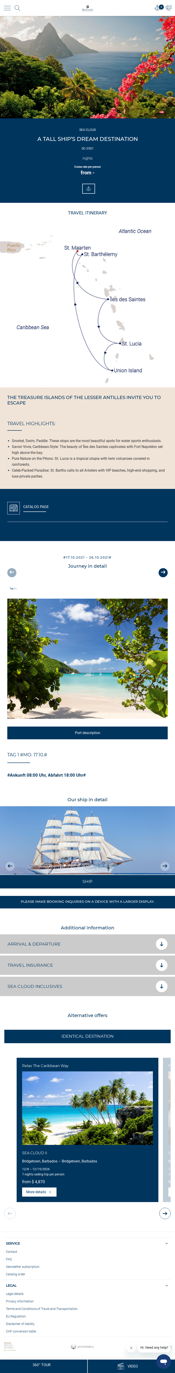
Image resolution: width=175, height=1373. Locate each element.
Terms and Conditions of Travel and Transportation (41, 1309)
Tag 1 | (13, 588)
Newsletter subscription (22, 1267)
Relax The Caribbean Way (45, 1066)
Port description (87, 733)
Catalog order (15, 1274)
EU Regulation (16, 1316)
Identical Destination (88, 1036)
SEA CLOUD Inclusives (87, 986)
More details (39, 1192)
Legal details (14, 1294)
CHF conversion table (21, 1331)
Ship (87, 881)
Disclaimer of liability (20, 1324)
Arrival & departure (87, 944)
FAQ (9, 1259)
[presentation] (11, 572)
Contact (11, 1251)
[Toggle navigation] (7, 8)
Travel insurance (87, 965)
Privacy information (20, 1301)
